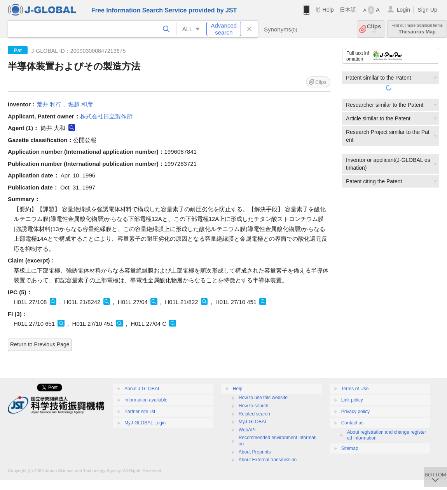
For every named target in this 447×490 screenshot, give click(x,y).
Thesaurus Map (417, 29)
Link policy (352, 400)
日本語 (348, 10)
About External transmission (268, 459)
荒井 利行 (49, 104)
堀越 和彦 (80, 104)
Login (403, 10)
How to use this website (263, 397)
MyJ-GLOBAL (253, 421)
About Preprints (255, 452)
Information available (146, 400)
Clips (374, 29)
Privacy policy (355, 411)
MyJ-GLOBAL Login (145, 423)
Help (328, 10)
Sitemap (349, 448)
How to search (254, 405)
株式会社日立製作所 (106, 116)
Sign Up (427, 10)
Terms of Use (355, 388)
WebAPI (247, 430)
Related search (254, 414)
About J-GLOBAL (142, 388)
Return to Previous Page (40, 344)
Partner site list (139, 411)
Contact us (352, 423)
